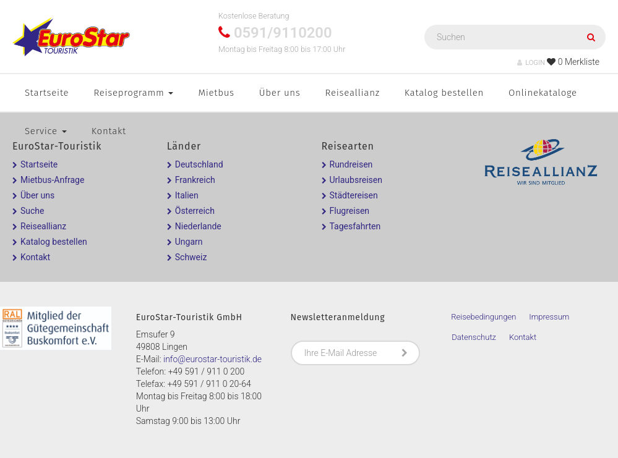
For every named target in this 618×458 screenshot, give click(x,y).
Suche (32, 211)
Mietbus (216, 92)
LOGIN (531, 63)
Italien (187, 195)
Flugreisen (350, 211)
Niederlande (198, 226)
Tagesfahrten (355, 226)
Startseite (47, 92)
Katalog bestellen (444, 92)
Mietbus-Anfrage (52, 180)
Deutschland (199, 164)
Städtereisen (354, 195)
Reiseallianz (352, 92)
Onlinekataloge (543, 92)
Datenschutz (474, 337)
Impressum (549, 316)
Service (46, 131)
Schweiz (191, 257)
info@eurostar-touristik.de (212, 359)
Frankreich (195, 180)
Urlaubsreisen (356, 180)
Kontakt (109, 131)
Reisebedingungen (483, 316)
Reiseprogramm (133, 92)
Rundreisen (351, 164)
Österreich (195, 211)
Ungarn (189, 242)
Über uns (280, 92)
